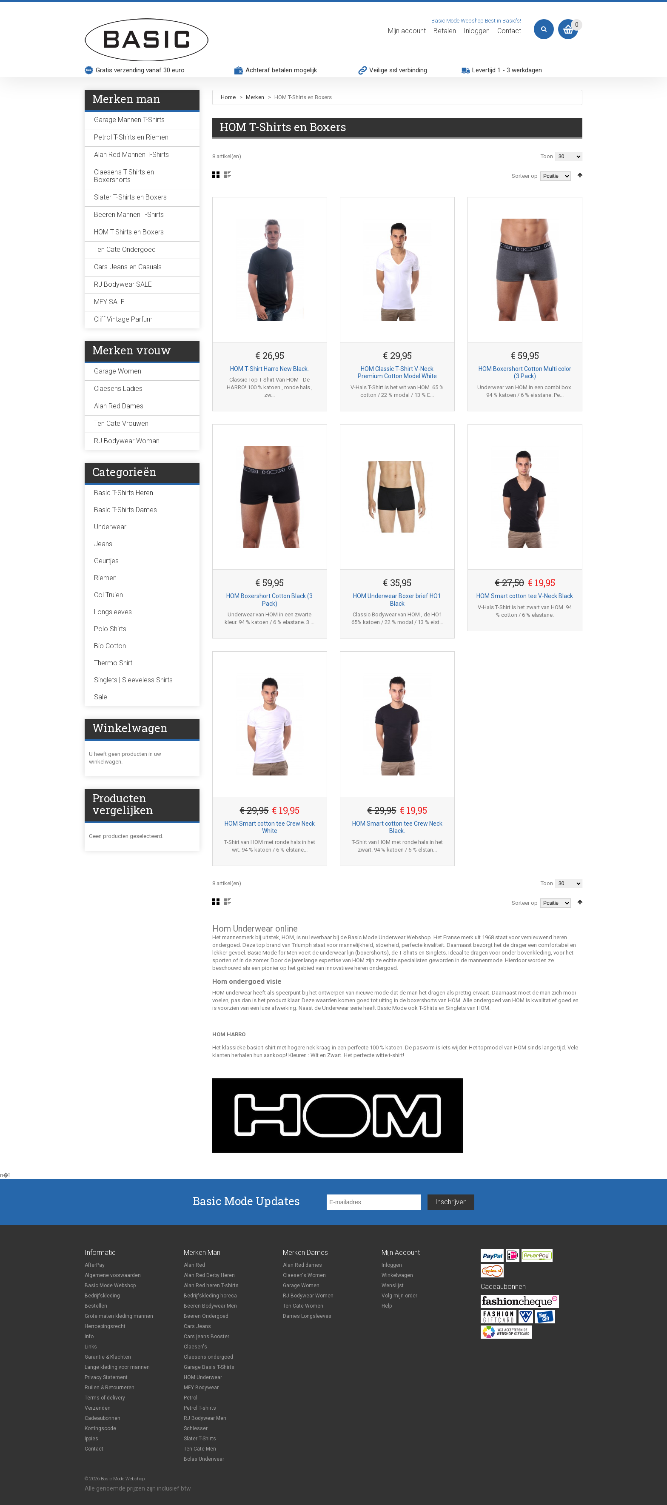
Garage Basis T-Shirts (209, 1367)
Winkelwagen (397, 1275)
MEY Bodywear (201, 1388)
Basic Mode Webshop (110, 1285)
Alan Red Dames (118, 406)
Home (228, 97)
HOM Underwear (203, 1377)
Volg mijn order (399, 1296)
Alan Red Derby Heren (209, 1275)
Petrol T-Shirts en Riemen (131, 137)
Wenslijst (393, 1285)
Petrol (190, 1398)
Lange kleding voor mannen (117, 1367)
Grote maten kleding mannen (119, 1316)
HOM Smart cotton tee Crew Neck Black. (397, 827)
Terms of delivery (105, 1398)
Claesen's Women (304, 1275)
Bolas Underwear (204, 1459)
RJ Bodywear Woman (127, 441)
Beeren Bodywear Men (210, 1306)
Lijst (227, 174)
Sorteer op (525, 176)
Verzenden (98, 1408)
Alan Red (194, 1265)
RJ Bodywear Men (205, 1418)
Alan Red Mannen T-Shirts (131, 155)
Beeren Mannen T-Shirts (129, 215)
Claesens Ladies (118, 389)
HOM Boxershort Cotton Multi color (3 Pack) (525, 372)
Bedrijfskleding (102, 1296)
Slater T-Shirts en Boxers (130, 197)
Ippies (91, 1439)
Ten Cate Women (303, 1306)
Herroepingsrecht (105, 1326)
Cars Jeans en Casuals (128, 267)
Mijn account (407, 31)
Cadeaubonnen (102, 1418)
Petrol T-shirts (200, 1408)
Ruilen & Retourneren (109, 1388)
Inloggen (477, 31)
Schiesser (196, 1428)
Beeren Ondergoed (206, 1316)
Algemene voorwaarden (113, 1275)
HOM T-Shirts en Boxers (129, 232)
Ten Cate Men (200, 1449)
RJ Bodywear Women (308, 1296)
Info (89, 1337)
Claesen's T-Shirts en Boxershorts (124, 176)
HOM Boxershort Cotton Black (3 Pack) (269, 600)
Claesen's (195, 1347)
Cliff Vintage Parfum (123, 319)
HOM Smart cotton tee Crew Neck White (270, 827)
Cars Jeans (197, 1326)
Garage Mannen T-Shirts (129, 120)
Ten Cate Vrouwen (121, 423)
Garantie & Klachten (108, 1357)
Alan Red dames (302, 1265)
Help (387, 1306)
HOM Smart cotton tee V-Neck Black (524, 596)
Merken (255, 97)
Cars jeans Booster (206, 1337)
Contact (509, 31)
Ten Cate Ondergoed (125, 249)
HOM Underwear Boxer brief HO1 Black (397, 600)
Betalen (444, 31)
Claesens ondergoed (208, 1357)
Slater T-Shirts (200, 1439)
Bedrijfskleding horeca (210, 1296)
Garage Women (117, 371)
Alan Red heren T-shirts (211, 1285)
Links (91, 1347)
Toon (547, 156)
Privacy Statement (106, 1377)
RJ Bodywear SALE (123, 284)
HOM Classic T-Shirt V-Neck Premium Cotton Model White (397, 372)
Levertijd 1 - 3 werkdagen (507, 70)
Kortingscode (100, 1428)
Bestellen (96, 1306)
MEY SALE (109, 302)
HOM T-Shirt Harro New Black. (269, 368)
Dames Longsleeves (307, 1316)
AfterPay (95, 1265)
